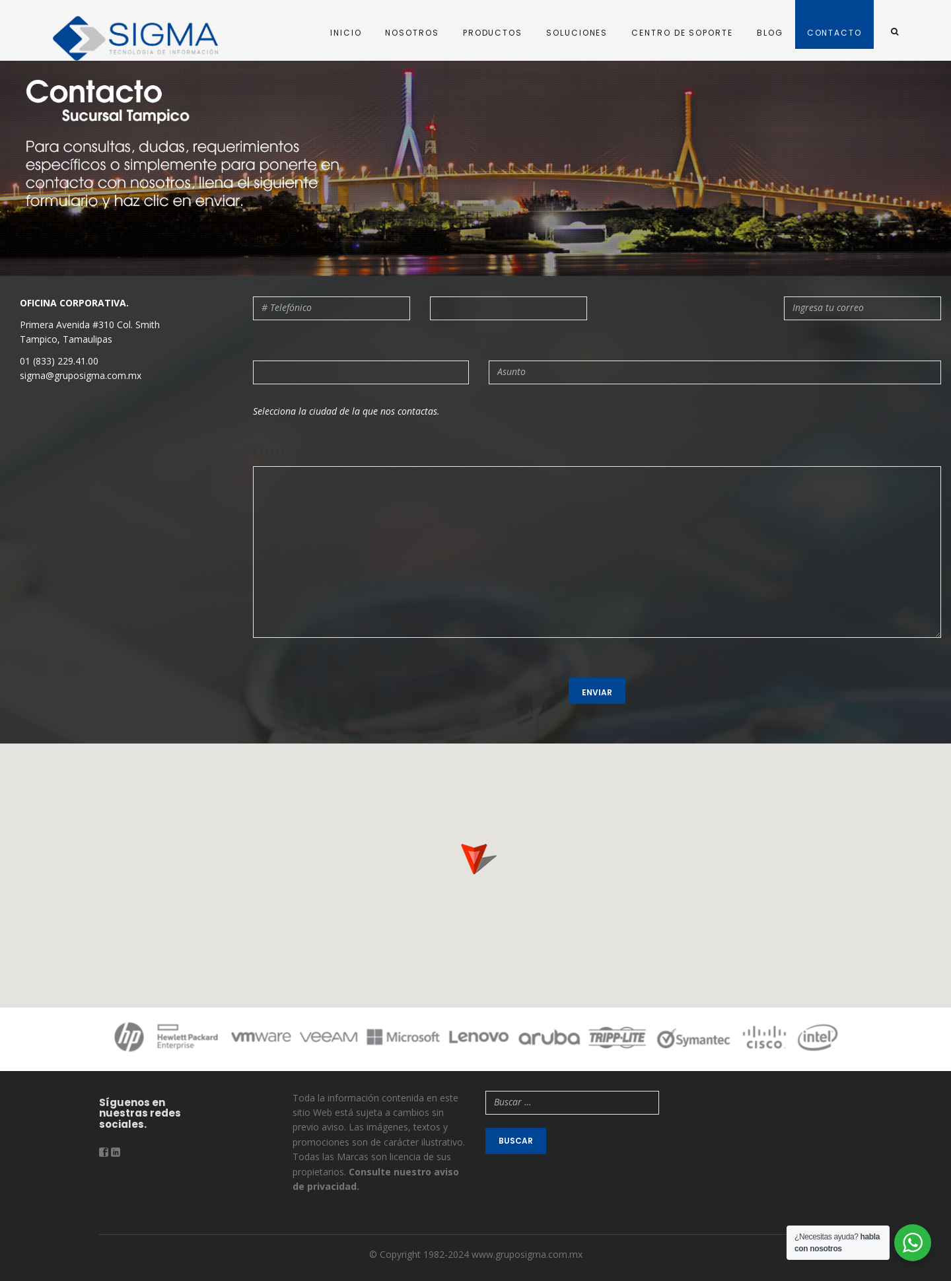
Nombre (451, 283)
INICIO (346, 32)
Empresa (626, 283)
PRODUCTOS (492, 32)
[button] (475, 854)
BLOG (770, 32)
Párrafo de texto (298, 452)
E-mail (801, 283)
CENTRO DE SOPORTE (682, 32)
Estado (271, 347)
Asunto (510, 347)
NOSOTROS (412, 32)
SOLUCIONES (577, 32)
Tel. (264, 283)
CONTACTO (834, 32)
